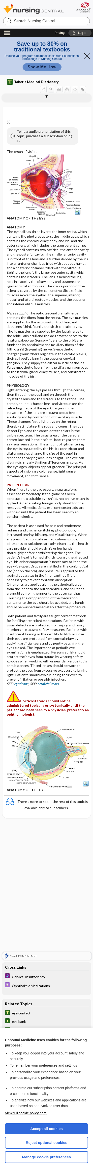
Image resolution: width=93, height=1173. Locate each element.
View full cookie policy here (26, 1113)
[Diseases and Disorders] (46, 976)
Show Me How (42, 67)
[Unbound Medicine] (83, 7)
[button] (80, 33)
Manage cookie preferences (46, 1157)
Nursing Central (33, 8)
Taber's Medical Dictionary (33, 82)
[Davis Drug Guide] (46, 985)
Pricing (60, 33)
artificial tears (48, 684)
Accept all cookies (46, 1129)
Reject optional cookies (46, 1142)
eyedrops (21, 684)
